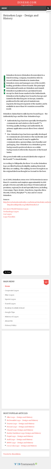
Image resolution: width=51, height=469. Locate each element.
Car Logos (7, 214)
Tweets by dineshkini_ (12, 454)
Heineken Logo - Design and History (20, 17)
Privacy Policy (10, 325)
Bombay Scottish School (14, 308)
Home (7, 286)
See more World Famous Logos (15, 209)
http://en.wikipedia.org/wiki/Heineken (22, 205)
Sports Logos (10, 299)
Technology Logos (11, 212)
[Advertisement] (25, 47)
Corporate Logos (12, 290)
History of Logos (11, 317)
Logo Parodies (9, 217)
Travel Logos (10, 304)
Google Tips (10, 312)
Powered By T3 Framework (25, 464)
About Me (9, 321)
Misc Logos (9, 295)
